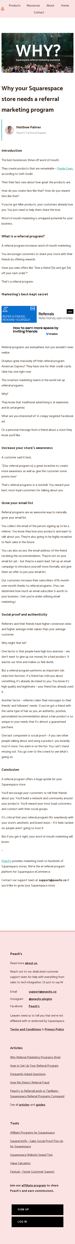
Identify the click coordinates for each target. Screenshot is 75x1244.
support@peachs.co (43, 991)
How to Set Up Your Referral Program (34, 1065)
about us (31, 963)
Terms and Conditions (25, 1029)
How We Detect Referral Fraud (29, 1082)
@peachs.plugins (40, 999)
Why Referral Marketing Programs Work (35, 1057)
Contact (39, 12)
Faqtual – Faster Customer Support (32, 1171)
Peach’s (6, 861)
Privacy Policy (54, 1029)
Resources (33, 5)
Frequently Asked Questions (28, 1074)
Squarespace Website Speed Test (31, 1155)
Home (65, 5)
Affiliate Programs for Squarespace (32, 1132)
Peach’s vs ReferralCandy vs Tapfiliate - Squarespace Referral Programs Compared (37, 1093)
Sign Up (23, 1209)
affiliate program (34, 1185)
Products (15, 5)
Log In (22, 1222)
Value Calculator (20, 1163)
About (50, 5)
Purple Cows (65, 168)
